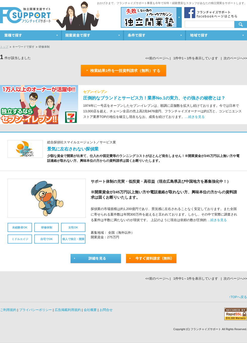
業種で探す (31, 35)
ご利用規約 (8, 310)
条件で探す (155, 35)
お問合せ (106, 310)
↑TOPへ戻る (238, 297)
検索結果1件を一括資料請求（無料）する (124, 70)
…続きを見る (195, 117)
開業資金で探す (93, 35)
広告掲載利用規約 (68, 310)
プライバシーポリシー (35, 310)
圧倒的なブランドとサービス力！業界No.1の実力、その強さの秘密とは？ (154, 98)
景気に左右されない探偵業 (73, 149)
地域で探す (216, 35)
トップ (4, 46)
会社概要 (90, 310)
